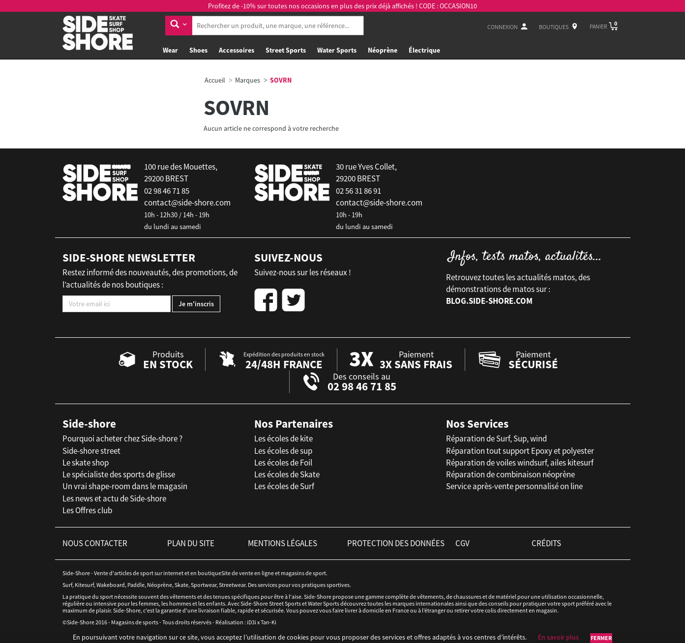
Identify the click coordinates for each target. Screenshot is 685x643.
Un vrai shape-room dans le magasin (124, 486)
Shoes (198, 50)
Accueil (215, 80)
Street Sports (286, 50)
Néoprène (382, 50)
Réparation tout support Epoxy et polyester (520, 450)
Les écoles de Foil (283, 462)
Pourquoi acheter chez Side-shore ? (122, 438)
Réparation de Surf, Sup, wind (496, 438)
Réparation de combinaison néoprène (510, 474)
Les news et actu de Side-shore (114, 498)
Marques (247, 80)
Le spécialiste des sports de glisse (118, 474)
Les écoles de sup (283, 450)
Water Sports (337, 50)
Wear (170, 50)
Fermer (601, 638)
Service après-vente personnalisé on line (514, 486)
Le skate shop (85, 462)
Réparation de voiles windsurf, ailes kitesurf (520, 462)
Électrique (424, 50)
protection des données (396, 543)
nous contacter (94, 543)
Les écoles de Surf (284, 486)
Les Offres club (87, 510)
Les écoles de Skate (287, 474)
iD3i (251, 622)
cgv (462, 543)
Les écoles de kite (283, 438)
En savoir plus (558, 637)
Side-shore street (91, 450)
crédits (546, 543)
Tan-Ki (268, 622)
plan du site (190, 543)
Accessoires (236, 50)
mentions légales (282, 543)
